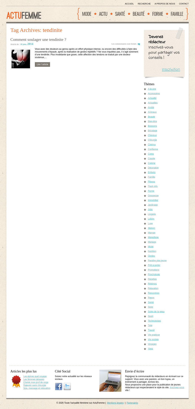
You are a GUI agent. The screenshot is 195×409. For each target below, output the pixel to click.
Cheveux (152, 135)
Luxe (150, 223)
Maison (151, 228)
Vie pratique (154, 334)
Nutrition (152, 251)
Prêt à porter (154, 265)
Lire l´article (42, 64)
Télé (150, 325)
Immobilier (153, 200)
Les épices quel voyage (35, 376)
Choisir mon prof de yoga (35, 382)
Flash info (153, 186)
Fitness (151, 181)
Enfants (152, 172)
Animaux (152, 112)
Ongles (151, 256)
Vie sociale (153, 339)
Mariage (152, 242)
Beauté (139, 13)
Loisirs (151, 218)
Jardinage (153, 205)
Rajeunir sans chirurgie (34, 385)
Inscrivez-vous (177, 387)
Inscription (171, 69)
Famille (177, 13)
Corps (151, 154)
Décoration (153, 167)
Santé (120, 13)
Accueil (129, 4)
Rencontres (153, 293)
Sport (150, 316)
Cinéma (152, 144)
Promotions (153, 270)
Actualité (152, 98)
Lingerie (152, 214)
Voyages (152, 344)
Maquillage (153, 237)
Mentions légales (115, 403)
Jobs (150, 209)
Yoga (150, 348)
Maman (151, 232)
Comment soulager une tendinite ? (38, 39)
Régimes (152, 283)
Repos (151, 297)
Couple (151, 158)
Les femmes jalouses (33, 379)
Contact (184, 4)
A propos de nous (165, 4)
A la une (152, 89)
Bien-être (152, 121)
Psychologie (154, 274)
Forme (157, 13)
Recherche (144, 4)
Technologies (154, 321)
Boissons (152, 126)
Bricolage (152, 130)
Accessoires (154, 93)
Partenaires (132, 403)
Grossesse (153, 195)
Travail (151, 330)
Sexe (150, 307)
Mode (86, 13)
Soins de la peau (156, 311)
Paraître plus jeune (157, 260)
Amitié (151, 107)
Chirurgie (152, 140)
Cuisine (151, 163)
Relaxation (153, 288)
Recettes (152, 279)
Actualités (153, 103)
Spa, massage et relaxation (36, 388)
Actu (103, 13)
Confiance (153, 149)
